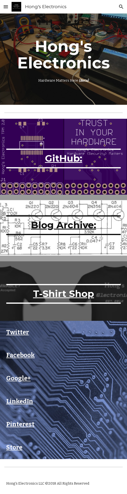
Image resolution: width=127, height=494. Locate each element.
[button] (6, 6)
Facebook (20, 355)
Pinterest (20, 424)
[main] (63, 59)
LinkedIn (19, 401)
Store (14, 447)
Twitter (17, 332)
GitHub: (63, 158)
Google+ (18, 378)
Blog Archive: (63, 225)
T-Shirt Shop (63, 293)
